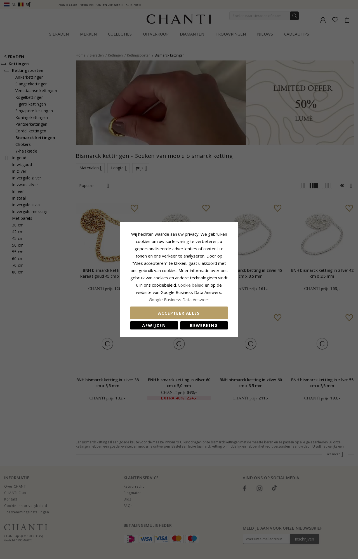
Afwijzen (154, 325)
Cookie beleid (191, 285)
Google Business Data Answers (179, 299)
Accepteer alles (179, 313)
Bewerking (204, 325)
